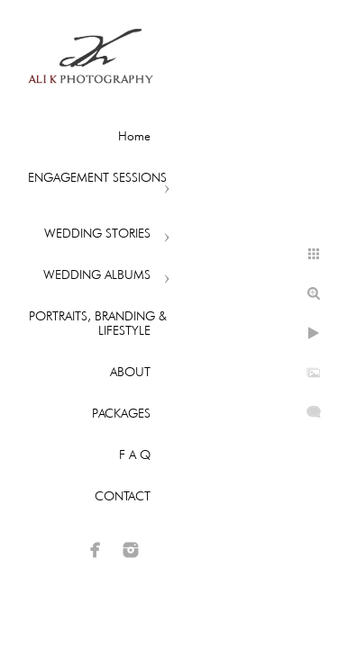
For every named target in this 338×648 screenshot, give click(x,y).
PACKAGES (121, 413)
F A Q (135, 454)
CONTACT (123, 496)
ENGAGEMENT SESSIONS (97, 177)
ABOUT (130, 371)
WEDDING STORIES (97, 233)
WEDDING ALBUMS (97, 274)
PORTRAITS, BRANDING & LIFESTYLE (98, 323)
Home (134, 136)
